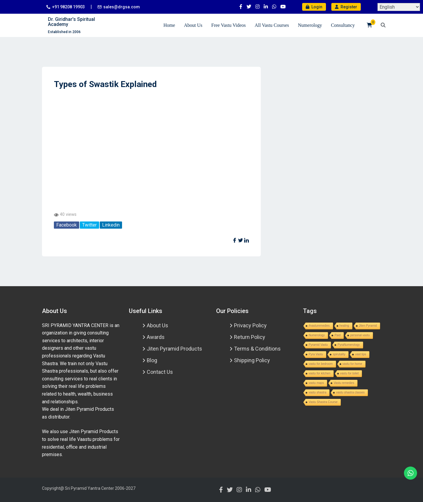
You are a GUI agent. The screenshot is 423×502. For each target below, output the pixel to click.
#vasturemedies (319, 325)
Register (346, 6)
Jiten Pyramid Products (174, 348)
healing (344, 325)
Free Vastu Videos (228, 25)
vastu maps (316, 383)
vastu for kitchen (319, 373)
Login (314, 6)
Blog (152, 360)
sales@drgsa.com (121, 6)
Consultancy (343, 25)
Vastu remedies (344, 383)
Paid (338, 335)
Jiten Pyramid (368, 325)
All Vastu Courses (272, 25)
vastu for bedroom (321, 363)
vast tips (360, 354)
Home (169, 25)
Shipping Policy (252, 360)
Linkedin (111, 225)
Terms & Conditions (257, 348)
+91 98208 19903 (68, 6)
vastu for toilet (349, 373)
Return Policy (249, 337)
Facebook (66, 225)
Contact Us (160, 372)
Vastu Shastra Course (323, 402)
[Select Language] (398, 7)
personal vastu (360, 335)
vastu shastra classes (350, 392)
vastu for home (352, 363)
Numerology (310, 25)
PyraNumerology (349, 344)
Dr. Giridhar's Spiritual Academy (71, 21)
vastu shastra (317, 392)
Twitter (89, 225)
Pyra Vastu (316, 354)
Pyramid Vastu (318, 344)
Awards (156, 337)
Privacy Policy (250, 325)
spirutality (339, 354)
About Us (193, 25)
